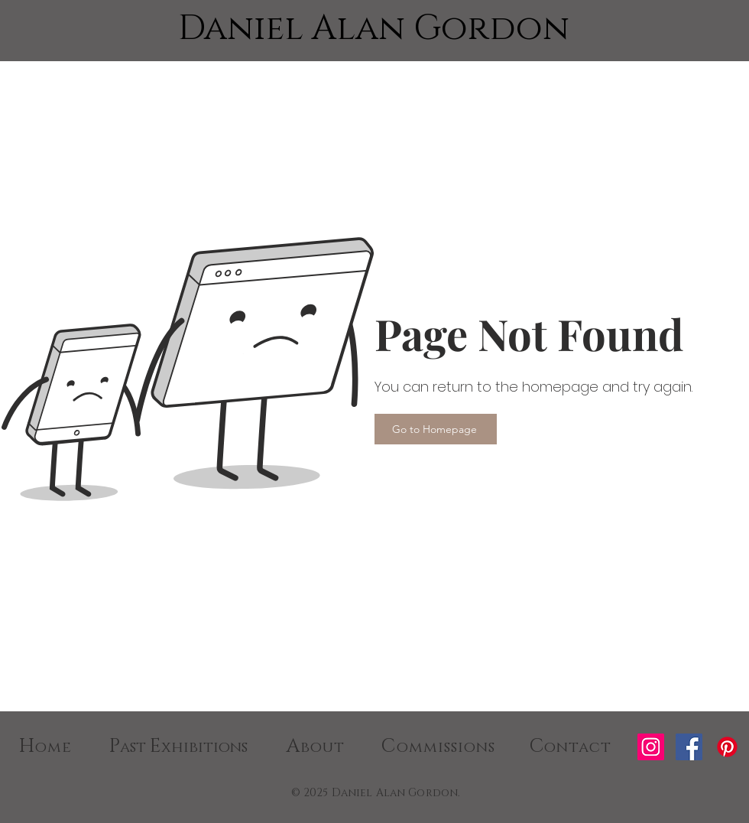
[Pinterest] (727, 747)
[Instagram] (650, 747)
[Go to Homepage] (435, 429)
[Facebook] (689, 747)
